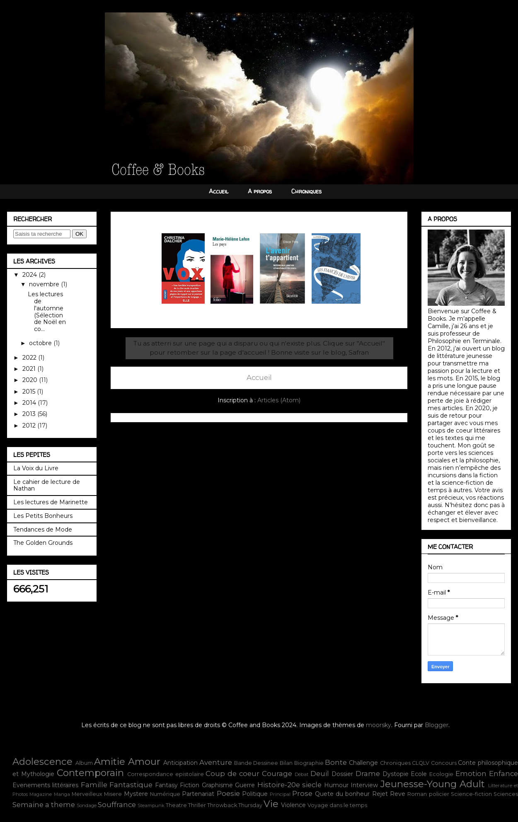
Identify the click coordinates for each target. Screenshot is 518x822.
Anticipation (180, 762)
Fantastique (130, 785)
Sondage (87, 805)
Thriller (197, 805)
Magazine (40, 794)
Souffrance (117, 804)
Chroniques (306, 191)
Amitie (109, 761)
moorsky (378, 725)
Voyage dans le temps (337, 805)
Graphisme (217, 785)
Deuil (319, 773)
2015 (29, 391)
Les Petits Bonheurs (43, 516)
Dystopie (395, 774)
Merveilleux (87, 794)
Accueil (218, 191)
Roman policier (428, 794)
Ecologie (441, 774)
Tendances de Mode (42, 529)
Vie (271, 804)
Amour (144, 761)
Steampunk (151, 805)
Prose (302, 793)
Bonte (336, 762)
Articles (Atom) (278, 400)
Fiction (189, 785)
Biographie (309, 763)
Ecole (419, 774)
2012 (29, 425)
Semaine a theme (43, 804)
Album (84, 763)
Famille (94, 785)
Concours (444, 763)
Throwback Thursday (234, 805)
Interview (364, 785)
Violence (293, 805)
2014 (30, 402)
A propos (260, 191)
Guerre (245, 785)
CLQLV (420, 763)
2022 (30, 357)
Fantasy (166, 785)
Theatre (176, 805)
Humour (336, 785)
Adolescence (42, 761)
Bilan (286, 763)
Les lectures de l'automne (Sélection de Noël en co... (47, 311)
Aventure (215, 762)
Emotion (471, 773)
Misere (113, 794)
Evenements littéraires (45, 785)
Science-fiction (471, 794)
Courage (277, 773)
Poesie (228, 793)
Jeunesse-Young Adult (432, 784)
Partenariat (198, 794)
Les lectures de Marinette (50, 502)
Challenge (363, 762)
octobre (41, 343)
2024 (30, 274)
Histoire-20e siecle (289, 785)
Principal (280, 794)
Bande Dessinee (256, 763)
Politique (255, 794)
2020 (30, 380)
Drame (368, 773)
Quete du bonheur (342, 794)
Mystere (136, 794)
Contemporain (90, 772)
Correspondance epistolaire (165, 774)
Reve (397, 794)
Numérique (165, 794)
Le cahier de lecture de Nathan (46, 485)
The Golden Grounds (43, 542)
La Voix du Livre (35, 468)
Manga (62, 794)
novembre (45, 284)
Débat (301, 774)
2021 (29, 368)
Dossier (342, 774)
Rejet (380, 794)
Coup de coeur (232, 773)
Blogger (436, 725)
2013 (29, 414)
